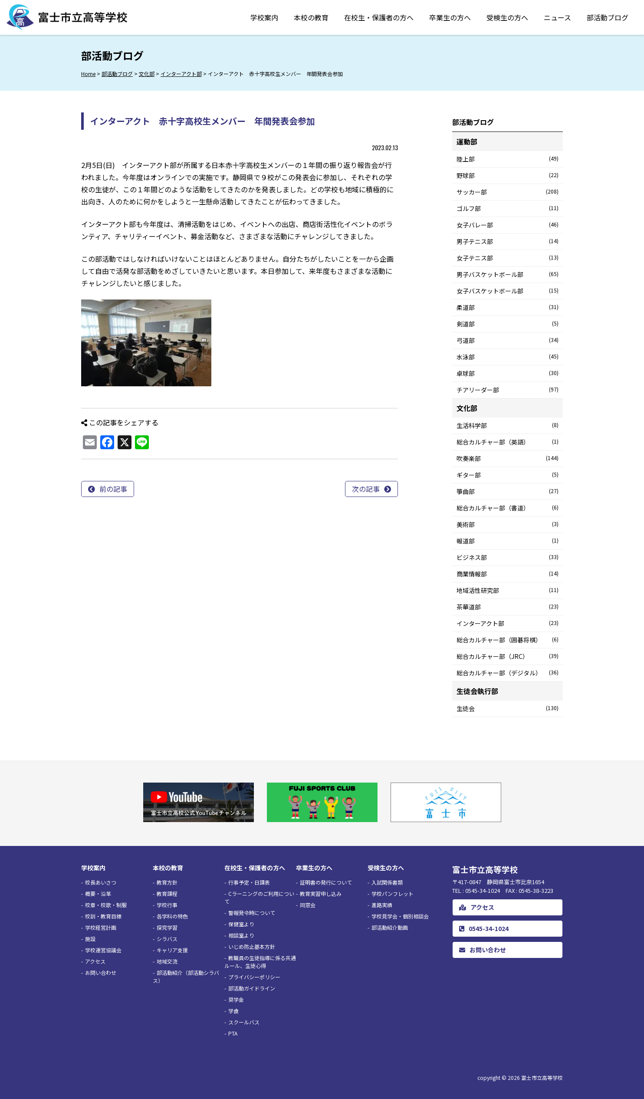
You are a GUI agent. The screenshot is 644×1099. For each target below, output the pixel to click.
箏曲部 (508, 491)
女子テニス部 (508, 257)
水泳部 (508, 356)
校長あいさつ (100, 882)
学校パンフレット (392, 893)
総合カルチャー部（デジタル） (508, 672)
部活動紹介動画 (389, 927)
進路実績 (381, 904)
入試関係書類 (387, 882)
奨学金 (236, 999)
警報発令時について (251, 912)
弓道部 (508, 340)
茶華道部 (508, 606)
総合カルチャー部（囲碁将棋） (508, 639)
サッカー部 (508, 192)
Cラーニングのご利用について (259, 897)
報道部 (508, 540)
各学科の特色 (172, 916)
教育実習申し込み (321, 893)
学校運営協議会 (103, 950)
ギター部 (508, 475)
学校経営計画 (100, 927)
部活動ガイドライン (251, 988)
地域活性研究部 (508, 590)
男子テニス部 (508, 241)
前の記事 (113, 489)
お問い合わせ (100, 972)
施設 (90, 938)
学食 (233, 1010)
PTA (232, 1033)
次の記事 (366, 489)
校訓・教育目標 (103, 916)
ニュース (557, 17)
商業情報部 (508, 573)
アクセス (95, 961)
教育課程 (167, 893)
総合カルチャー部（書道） (508, 507)
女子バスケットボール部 (508, 290)
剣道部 (508, 323)
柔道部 (508, 307)
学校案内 (264, 17)
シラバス (167, 938)
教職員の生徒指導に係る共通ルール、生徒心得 (260, 961)
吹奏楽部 (508, 458)
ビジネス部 (508, 557)
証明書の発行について (326, 882)
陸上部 (508, 159)
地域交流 (167, 961)
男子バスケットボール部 (508, 274)
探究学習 (167, 927)
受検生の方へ (507, 17)
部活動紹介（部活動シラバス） (186, 976)
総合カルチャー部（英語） (508, 442)
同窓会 (307, 904)
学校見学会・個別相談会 (400, 916)
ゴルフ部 (508, 208)
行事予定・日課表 (249, 882)
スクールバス (244, 1022)
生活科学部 (508, 425)
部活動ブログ (607, 17)
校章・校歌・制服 (106, 904)
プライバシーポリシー (254, 977)
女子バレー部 (508, 224)
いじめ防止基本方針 (251, 946)
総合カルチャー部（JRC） (508, 656)
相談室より (241, 935)
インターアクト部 (508, 623)
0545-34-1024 (484, 928)
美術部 (508, 524)
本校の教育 (311, 17)
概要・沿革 (98, 893)
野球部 (508, 175)
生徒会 (508, 708)
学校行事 (167, 904)
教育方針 (167, 882)
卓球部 (508, 373)
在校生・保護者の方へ (379, 17)
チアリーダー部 (508, 389)
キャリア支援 (172, 950)
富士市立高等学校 (542, 1077)
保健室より (241, 924)
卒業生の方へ (450, 17)
